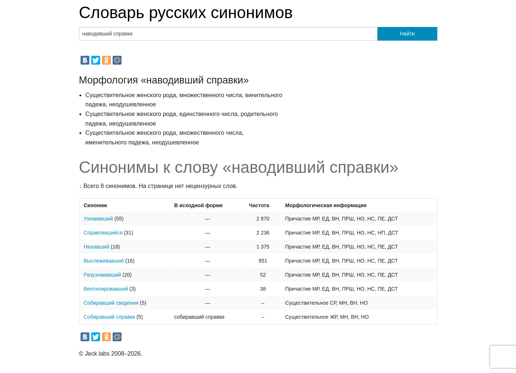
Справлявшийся (103, 233)
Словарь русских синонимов (186, 12)
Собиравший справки (109, 317)
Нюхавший (96, 247)
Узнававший (98, 219)
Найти (407, 34)
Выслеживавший (104, 261)
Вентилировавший (106, 289)
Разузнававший (102, 275)
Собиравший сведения (111, 303)
